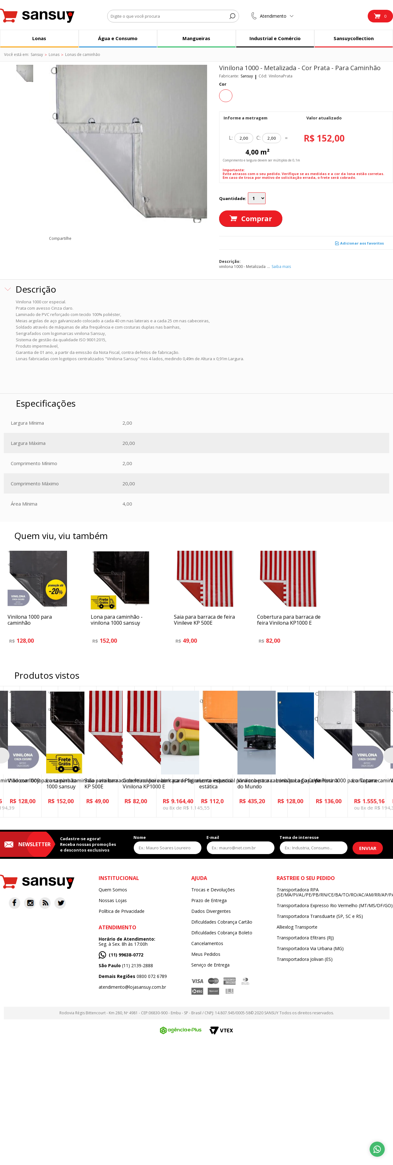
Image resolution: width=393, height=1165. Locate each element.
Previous (4, 755)
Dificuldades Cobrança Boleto (221, 932)
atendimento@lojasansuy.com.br (132, 987)
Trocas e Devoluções (213, 889)
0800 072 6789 (133, 976)
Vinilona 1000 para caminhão (30, 619)
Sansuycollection (354, 38)
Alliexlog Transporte (297, 927)
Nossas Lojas (113, 900)
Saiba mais (281, 266)
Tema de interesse (299, 837)
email (122, 238)
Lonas (39, 38)
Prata (225, 95)
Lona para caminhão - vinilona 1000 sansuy (117, 619)
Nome (139, 837)
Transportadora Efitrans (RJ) (305, 937)
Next (388, 755)
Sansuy (247, 76)
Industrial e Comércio (275, 38)
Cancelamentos (207, 943)
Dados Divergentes (211, 911)
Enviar (367, 848)
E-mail (212, 837)
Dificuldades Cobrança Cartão (221, 922)
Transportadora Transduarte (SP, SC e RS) (320, 916)
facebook (80, 238)
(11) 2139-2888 (126, 965)
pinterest (108, 238)
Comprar (256, 218)
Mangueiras (196, 38)
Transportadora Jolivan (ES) (305, 959)
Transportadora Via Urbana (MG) (310, 948)
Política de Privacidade (121, 911)
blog (137, 238)
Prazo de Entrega (209, 900)
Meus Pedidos (205, 954)
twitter (94, 238)
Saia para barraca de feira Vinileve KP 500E (204, 619)
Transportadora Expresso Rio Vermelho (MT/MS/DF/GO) (335, 905)
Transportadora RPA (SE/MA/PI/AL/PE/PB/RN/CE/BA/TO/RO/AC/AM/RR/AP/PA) (335, 892)
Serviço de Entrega (210, 965)
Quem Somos (113, 889)
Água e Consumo (118, 38)
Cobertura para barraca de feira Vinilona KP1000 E (289, 619)
